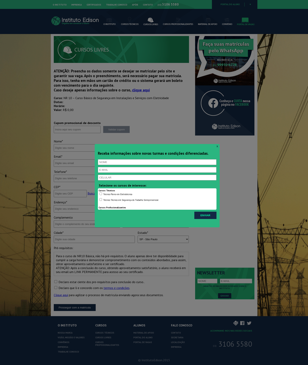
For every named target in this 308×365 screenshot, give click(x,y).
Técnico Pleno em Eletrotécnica (115, 194)
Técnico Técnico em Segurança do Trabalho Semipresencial (128, 199)
